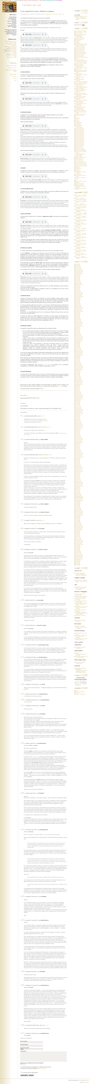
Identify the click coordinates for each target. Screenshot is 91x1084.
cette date (39, 42)
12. (23, 644)
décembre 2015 (79, 409)
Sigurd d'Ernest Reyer (81, 93)
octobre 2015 (79, 412)
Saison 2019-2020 (80, 140)
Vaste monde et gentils (81, 181)
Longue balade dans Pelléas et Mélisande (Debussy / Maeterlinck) (81, 574)
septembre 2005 (79, 558)
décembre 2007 (79, 526)
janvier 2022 (78, 321)
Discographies (79, 125)
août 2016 (78, 399)
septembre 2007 (79, 529)
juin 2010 (78, 489)
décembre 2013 (79, 438)
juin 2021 (78, 329)
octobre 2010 (79, 484)
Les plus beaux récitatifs (81, 63)
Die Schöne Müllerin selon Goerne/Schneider (81, 657)
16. (23, 699)
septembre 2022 (79, 311)
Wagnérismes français (81, 96)
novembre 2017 (79, 381)
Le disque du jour (79, 161)
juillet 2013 (78, 444)
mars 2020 (78, 347)
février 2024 (78, 292)
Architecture (78, 168)
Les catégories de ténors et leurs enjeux (81, 601)
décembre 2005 (79, 555)
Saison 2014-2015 (80, 134)
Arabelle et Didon (12, 48)
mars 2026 (78, 266)
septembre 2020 (79, 340)
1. (23, 415)
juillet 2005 (78, 561)
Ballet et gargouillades (81, 157)
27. (23, 1033)
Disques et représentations (79, 127)
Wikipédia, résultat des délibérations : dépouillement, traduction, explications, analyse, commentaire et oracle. (81, 670)
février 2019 (78, 363)
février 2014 (78, 436)
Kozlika (80, 1080)
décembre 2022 (79, 307)
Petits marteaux (79, 146)
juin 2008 (78, 518)
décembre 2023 (79, 293)
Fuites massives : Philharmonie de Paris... (81, 257)
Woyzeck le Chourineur (11, 49)
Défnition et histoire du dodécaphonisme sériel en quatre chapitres (82, 613)
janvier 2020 (78, 350)
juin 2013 (78, 446)
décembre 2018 (79, 365)
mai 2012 (78, 461)
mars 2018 (78, 376)
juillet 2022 (78, 313)
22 (76, 683)
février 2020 (78, 349)
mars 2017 (78, 391)
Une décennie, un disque (81, 32)
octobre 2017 (79, 382)
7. (23, 520)
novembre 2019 (79, 352)
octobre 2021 (79, 324)
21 (75, 683)
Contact (14, 78)
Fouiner (76, 22)
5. (23, 504)
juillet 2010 (78, 488)
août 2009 (78, 501)
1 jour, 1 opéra (79, 33)
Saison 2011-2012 (80, 130)
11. (23, 625)
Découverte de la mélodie (81, 57)
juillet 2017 (78, 386)
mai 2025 (78, 278)
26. (23, 1025)
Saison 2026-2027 (80, 39)
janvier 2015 (78, 423)
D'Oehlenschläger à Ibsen (81, 43)
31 (80, 684)
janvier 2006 (78, 554)
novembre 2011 (79, 469)
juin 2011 (78, 475)
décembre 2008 (79, 511)
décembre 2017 (79, 380)
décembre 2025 (79, 270)
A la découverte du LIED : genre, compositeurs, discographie (81, 588)
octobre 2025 (79, 272)
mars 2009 (78, 507)
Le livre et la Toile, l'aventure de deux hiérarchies (12, 44)
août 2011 (78, 472)
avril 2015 (78, 419)
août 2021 (78, 327)
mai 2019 (78, 359)
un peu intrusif (47, 364)
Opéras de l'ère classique (81, 70)
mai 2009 (78, 505)
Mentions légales (13, 74)
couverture (35, 756)
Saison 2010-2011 (80, 129)
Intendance (78, 40)
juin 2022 (78, 315)
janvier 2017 (78, 393)
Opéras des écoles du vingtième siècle (81, 108)
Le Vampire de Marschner (81, 81)
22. (23, 896)
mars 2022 (78, 318)
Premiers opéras (79, 64)
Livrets (77, 120)
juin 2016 (78, 402)
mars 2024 (78, 290)
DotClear (87, 1080)
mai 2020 (78, 345)
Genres (77, 118)
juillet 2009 (78, 503)
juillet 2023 (78, 299)
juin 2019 (78, 358)
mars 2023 (78, 304)
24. (23, 971)
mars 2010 (78, 493)
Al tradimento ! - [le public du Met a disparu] (81, 639)
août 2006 (78, 545)
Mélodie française (80, 56)
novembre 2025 (79, 271)
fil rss (77, 690)
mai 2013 (78, 447)
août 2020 (78, 341)
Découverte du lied (80, 51)
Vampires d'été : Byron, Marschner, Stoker (81, 46)
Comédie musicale (80, 109)
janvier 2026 (78, 268)
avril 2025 (78, 279)
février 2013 (78, 450)
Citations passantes (80, 48)
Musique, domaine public (12, 65)
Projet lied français (80, 54)
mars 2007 (78, 537)
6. (23, 512)
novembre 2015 (79, 410)
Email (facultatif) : (24, 1044)
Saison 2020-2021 (80, 141)
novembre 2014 (79, 425)
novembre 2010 (79, 483)
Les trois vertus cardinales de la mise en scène (11, 55)
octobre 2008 (79, 513)
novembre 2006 (79, 541)
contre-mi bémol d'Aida (37, 773)
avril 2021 (78, 331)
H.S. (77, 179)
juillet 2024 (78, 287)
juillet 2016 (78, 401)
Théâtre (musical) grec (81, 114)
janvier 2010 (78, 495)
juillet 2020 (78, 342)
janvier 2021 (78, 335)
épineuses (59, 386)
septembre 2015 (79, 413)
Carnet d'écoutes (79, 159)
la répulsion (29, 23)
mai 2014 (78, 432)
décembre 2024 (79, 284)
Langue (77, 41)
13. (23, 657)
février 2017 (78, 392)
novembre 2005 (79, 556)
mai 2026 (78, 264)
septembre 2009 (79, 500)
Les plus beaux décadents (81, 100)
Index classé (23, 398)
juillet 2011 (78, 473)
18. (23, 713)
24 (80, 683)
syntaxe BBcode (42, 1068)
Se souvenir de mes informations (30, 1072)
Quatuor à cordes (80, 147)
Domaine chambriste (80, 149)
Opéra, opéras (79, 156)
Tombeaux (78, 227)
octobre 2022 (79, 310)
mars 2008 (78, 522)
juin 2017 (78, 387)
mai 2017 (78, 389)
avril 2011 (78, 477)
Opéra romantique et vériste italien (80, 85)
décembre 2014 (79, 424)
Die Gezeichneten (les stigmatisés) (81, 104)
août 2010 (78, 487)
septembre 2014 (79, 427)
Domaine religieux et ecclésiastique (80, 154)
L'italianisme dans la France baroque (11, 42)
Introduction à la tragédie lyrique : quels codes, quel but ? (81, 581)
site (43, 416)
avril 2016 (78, 404)
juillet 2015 (78, 415)
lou (40, 416)
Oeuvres (78, 117)
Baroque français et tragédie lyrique (80, 66)
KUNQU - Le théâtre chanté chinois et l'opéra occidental (81, 627)
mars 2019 (78, 362)
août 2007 (78, 530)
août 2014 (78, 429)
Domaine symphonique (81, 150)
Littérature (78, 42)
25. (23, 985)
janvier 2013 (78, 452)
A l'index (78, 182)
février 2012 (78, 465)
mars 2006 (78, 551)
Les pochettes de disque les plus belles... (81, 207)
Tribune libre (14, 76)
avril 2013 (78, 448)
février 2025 (78, 282)
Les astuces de (12, 67)
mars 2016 (78, 406)
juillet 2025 (78, 276)
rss (63, 14)
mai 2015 (78, 418)
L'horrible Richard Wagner (81, 82)
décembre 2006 (79, 540)
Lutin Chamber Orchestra (81, 164)
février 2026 (78, 267)
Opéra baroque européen (81, 67)
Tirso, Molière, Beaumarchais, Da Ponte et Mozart (81, 74)
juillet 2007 (78, 532)
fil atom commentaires (81, 694)
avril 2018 (78, 375)
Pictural (77, 169)
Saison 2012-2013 (80, 132)
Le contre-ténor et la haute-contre (80, 594)
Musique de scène (80, 115)
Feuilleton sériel (13, 57)
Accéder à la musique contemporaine (80, 663)
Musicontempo (79, 158)
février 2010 (78, 494)
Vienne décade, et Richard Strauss (80, 102)
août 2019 (78, 356)
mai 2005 (78, 563)
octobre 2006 (79, 543)
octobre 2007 (79, 528)
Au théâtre (78, 170)
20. (23, 793)
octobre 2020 (79, 339)
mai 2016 (78, 403)
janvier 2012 (78, 466)
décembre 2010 (79, 482)
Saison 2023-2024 (80, 145)
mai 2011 (78, 476)
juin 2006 (78, 548)
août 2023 (78, 298)
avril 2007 (78, 535)
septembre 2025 (79, 273)
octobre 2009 (79, 499)
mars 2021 (78, 333)
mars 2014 (78, 435)
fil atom (77, 692)
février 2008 (78, 523)
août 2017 (78, 385)
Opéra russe (78, 105)
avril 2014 (78, 433)
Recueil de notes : (12, 63)
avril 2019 (78, 361)
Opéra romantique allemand (80, 80)
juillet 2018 (78, 372)
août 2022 (78, 312)
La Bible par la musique (81, 34)
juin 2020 (78, 344)
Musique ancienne (80, 183)
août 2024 (78, 285)
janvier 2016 (78, 408)
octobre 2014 (79, 426)
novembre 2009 (79, 498)
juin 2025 (78, 277)
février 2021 (78, 334)
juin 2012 (78, 460)
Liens (15, 80)
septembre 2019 (79, 355)
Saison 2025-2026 (80, 37)
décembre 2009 (79, 497)
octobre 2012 (79, 455)
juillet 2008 (78, 517)
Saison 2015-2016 (80, 135)
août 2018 (78, 370)
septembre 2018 (79, 369)
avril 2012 (78, 463)
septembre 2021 (79, 325)
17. (23, 705)
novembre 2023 (79, 294)
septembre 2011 (79, 471)
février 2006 (78, 552)
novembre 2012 (79, 454)
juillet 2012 (78, 459)
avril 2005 (78, 564)
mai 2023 (78, 301)
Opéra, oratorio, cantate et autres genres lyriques (82, 597)
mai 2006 (78, 549)
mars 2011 (78, 478)
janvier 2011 (78, 481)
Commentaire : (23, 1051)
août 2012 (78, 458)
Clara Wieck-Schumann (81, 52)
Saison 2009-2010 (80, 128)
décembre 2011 (79, 467)
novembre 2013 (79, 439)
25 (82, 683)
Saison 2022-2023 (80, 144)
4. (23, 454)
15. (23, 694)
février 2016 (78, 407)
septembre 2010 (79, 486)
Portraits (78, 121)
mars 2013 (78, 449)
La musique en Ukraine (81, 30)
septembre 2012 (79, 456)
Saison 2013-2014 (80, 133)
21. (23, 829)
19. (23, 743)
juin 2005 (78, 562)
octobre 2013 (79, 441)
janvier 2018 (78, 379)
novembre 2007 (79, 527)
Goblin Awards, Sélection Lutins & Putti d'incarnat (81, 61)
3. (23, 439)
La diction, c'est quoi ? (81, 615)
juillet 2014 (78, 430)
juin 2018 (78, 373)
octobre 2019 (79, 353)
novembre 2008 (79, 512)
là (44, 430)
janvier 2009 (78, 510)
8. (23, 528)
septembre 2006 (79, 544)
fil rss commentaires (80, 691)
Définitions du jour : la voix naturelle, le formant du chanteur (82, 607)
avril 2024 (78, 289)
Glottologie (54, 14)
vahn (40, 520)
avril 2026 (78, 265)
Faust (77, 58)
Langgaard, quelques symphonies (80, 648)
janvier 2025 (78, 283)
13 (85, 681)
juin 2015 (78, 416)
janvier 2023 (78, 306)
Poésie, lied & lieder (80, 49)
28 (75, 684)
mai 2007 (78, 534)
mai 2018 (78, 374)
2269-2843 (86, 1082)
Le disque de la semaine (81, 162)
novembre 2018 (79, 367)
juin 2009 (78, 504)
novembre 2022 (79, 308)
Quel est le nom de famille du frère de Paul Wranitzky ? (32, 1062)
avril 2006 (78, 550)
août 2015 (78, 414)
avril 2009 (78, 506)
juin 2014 (78, 431)
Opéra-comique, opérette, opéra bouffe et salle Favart (81, 604)
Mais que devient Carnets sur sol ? (81, 196)
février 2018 (78, 378)
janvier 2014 (78, 437)
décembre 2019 (79, 351)
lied (36, 42)
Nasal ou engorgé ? (12, 50)
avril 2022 (78, 317)
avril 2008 (78, 521)
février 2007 (78, 538)
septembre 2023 (79, 296)
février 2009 (78, 509)
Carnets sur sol (31, 5)
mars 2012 (78, 464)
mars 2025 (78, 281)
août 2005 (78, 560)
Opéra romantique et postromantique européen (81, 87)
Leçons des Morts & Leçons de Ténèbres (12, 47)
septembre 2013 (79, 442)
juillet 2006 (78, 546)
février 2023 (78, 305)
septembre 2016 (79, 398)
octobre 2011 (79, 470)
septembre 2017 (79, 384)
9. (23, 549)
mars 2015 (78, 420)
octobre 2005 (79, 557)
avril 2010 (78, 492)
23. (23, 920)
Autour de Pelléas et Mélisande (80, 98)
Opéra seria (78, 69)
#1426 (60, 14)
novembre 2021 (79, 323)
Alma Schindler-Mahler (81, 53)
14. (23, 684)
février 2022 (78, 319)
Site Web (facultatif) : (24, 1047)
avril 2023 (78, 302)
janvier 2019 (78, 364)
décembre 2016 (79, 395)
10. (23, 600)
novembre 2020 (79, 338)
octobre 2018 (79, 368)
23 (78, 683)
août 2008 (78, 516)
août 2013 (78, 443)
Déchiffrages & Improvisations (79, 36)
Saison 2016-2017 (80, 137)
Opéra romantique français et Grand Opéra (81, 89)
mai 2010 (78, 490)
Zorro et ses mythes (80, 47)
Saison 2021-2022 (80, 143)
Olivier (43, 1025)
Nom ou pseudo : (23, 1041)
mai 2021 (78, 330)
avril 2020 (78, 346)
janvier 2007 (78, 539)
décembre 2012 (79, 453)
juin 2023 (78, 300)
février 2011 (78, 480)
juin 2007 (78, 533)
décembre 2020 (79, 336)
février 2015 (78, 421)
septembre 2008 (79, 515)
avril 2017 (78, 390)
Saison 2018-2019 (80, 139)
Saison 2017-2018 (80, 138)
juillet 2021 (78, 328)
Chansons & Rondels (80, 110)
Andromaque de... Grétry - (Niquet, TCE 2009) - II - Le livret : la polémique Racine (81, 18)
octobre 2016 (79, 397)
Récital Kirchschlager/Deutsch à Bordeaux (81, 654)
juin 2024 (78, 288)
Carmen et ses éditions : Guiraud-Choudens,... (81, 213)
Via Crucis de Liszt (80, 59)
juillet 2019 (78, 357)
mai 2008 (78, 520)
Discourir (78, 167)
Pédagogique (48, 14)
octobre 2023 (79, 295)
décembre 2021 (79, 322)
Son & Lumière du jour (81, 163)
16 (78, 682)
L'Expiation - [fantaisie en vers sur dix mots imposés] (81, 636)
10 (80, 681)
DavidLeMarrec (44, 427)
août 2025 (78, 274)
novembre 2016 (79, 396)
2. (23, 427)
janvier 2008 (78, 524)
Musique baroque (80, 184)
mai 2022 (78, 316)
